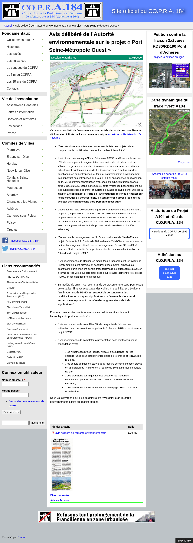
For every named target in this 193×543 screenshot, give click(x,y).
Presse (25, 133)
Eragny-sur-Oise (25, 156)
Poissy (25, 222)
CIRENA (11, 287)
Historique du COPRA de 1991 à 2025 (169, 233)
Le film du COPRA (19, 74)
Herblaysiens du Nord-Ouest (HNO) (21, 345)
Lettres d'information (20, 112)
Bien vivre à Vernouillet (18, 307)
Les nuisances (25, 60)
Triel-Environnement (17, 312)
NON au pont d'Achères (19, 318)
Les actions (25, 126)
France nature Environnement (22, 271)
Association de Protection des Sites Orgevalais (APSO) (22, 336)
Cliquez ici (184, 162)
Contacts (13, 88)
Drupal (21, 537)
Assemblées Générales (22, 105)
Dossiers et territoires (63, 57)
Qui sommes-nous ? (25, 39)
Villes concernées (59, 495)
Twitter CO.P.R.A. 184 (22, 248)
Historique (25, 46)
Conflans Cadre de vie (18, 329)
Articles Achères (59, 500)
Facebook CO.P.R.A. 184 (24, 240)
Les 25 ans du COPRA (22, 81)
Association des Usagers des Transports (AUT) (21, 295)
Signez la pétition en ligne (169, 57)
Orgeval (25, 229)
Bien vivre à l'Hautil (16, 323)
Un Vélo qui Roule (16, 363)
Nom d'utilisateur (13, 380)
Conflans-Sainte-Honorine (25, 179)
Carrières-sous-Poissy (25, 215)
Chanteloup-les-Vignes (25, 201)
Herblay (25, 163)
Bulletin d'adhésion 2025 (169, 272)
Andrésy (25, 194)
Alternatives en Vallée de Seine (22, 282)
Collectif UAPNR (15, 357)
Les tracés (25, 53)
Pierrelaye (25, 149)
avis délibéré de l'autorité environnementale (80, 432)
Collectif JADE (14, 352)
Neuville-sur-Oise (25, 170)
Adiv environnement (17, 302)
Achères (25, 208)
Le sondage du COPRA (22, 67)
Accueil (8, 25)
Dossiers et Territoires (21, 119)
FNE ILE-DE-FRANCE (18, 277)
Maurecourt (25, 187)
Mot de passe (11, 390)
